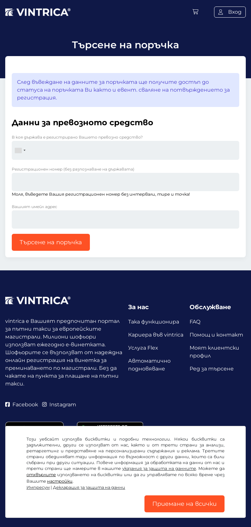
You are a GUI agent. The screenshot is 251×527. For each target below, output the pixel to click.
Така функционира (153, 322)
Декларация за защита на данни (89, 487)
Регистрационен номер (73, 169)
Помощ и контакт (216, 335)
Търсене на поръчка (51, 242)
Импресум (38, 487)
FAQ (195, 322)
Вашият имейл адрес (34, 206)
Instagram (59, 404)
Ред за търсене (212, 369)
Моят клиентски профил (214, 352)
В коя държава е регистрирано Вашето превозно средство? (77, 137)
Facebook (21, 404)
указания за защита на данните (159, 468)
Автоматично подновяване (149, 365)
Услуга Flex (143, 348)
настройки (60, 481)
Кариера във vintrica (155, 335)
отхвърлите (41, 474)
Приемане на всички (184, 503)
